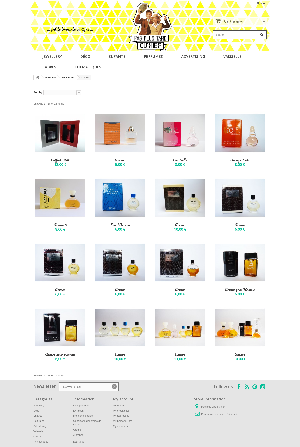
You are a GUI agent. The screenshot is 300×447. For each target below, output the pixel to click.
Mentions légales (83, 415)
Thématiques (88, 67)
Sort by (37, 92)
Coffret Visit (60, 160)
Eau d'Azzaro (120, 225)
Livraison (78, 410)
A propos (78, 434)
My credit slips (121, 410)
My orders (119, 405)
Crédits (77, 429)
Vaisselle (232, 56)
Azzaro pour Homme (240, 289)
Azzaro (180, 225)
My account (123, 399)
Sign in (260, 3)
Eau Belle (180, 160)
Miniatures (68, 77)
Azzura (120, 160)
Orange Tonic (239, 160)
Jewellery (52, 56)
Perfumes (153, 56)
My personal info (122, 420)
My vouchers (120, 426)
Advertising (193, 56)
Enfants (117, 56)
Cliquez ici (232, 414)
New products (81, 405)
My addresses (121, 415)
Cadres (49, 67)
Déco (85, 56)
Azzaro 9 (60, 225)
